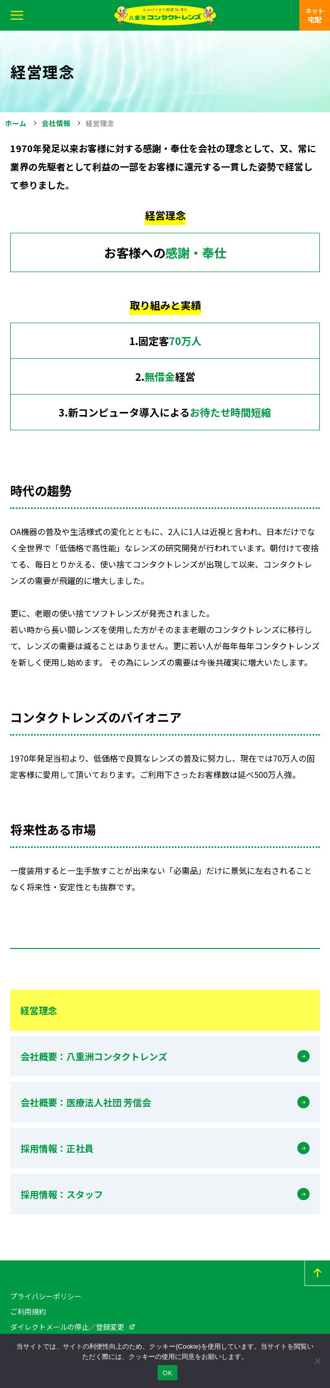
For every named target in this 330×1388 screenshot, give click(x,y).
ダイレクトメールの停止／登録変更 (67, 1327)
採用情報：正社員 (57, 1148)
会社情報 (56, 123)
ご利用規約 (28, 1311)
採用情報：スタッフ (61, 1194)
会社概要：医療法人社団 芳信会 (85, 1102)
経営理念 (38, 1010)
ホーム (16, 123)
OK (167, 1373)
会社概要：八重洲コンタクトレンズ (93, 1056)
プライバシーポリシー (46, 1296)
